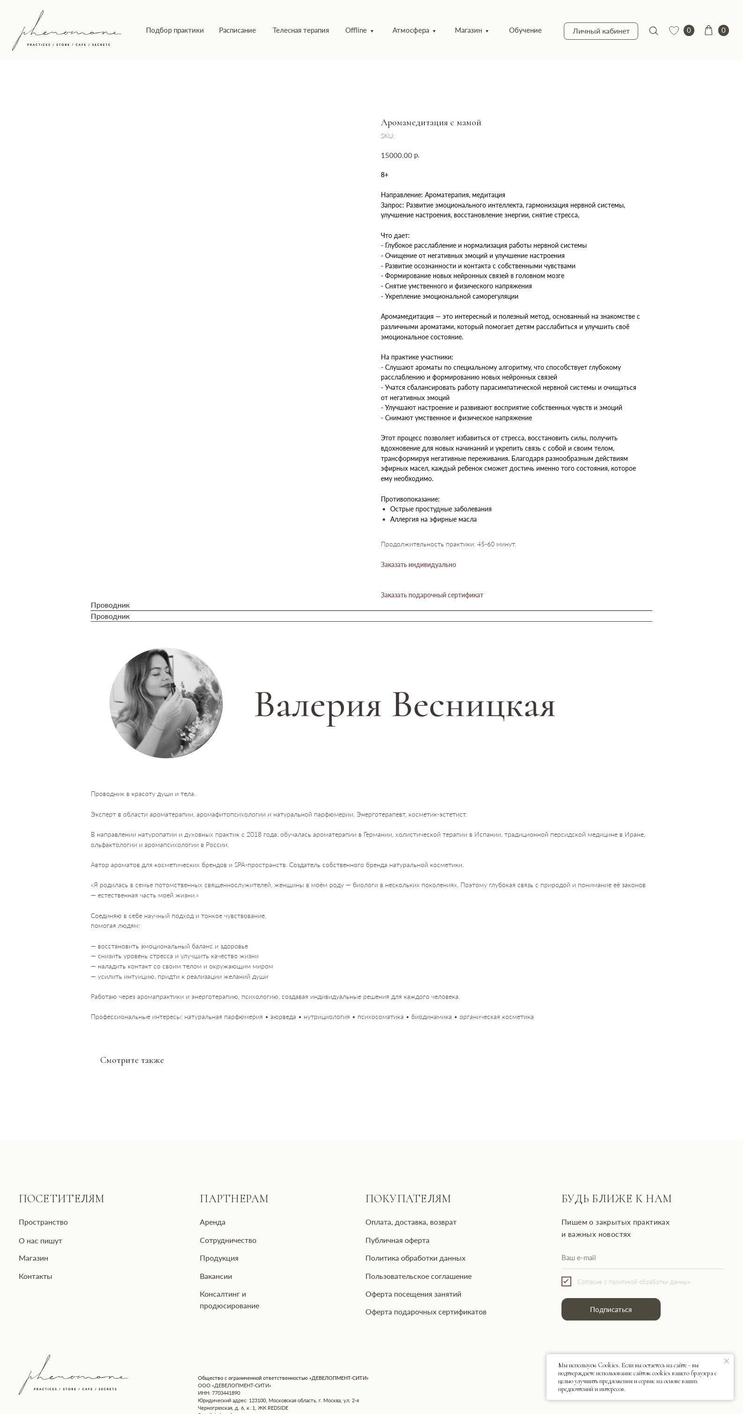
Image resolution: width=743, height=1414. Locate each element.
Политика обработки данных (392, 1247)
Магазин (442, 29)
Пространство (40, 1213)
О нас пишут (37, 1231)
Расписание (224, 29)
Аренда (200, 1213)
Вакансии (204, 1264)
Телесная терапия (283, 29)
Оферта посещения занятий (389, 1281)
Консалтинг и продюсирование (239, 1281)
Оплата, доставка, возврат (386, 1213)
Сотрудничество (215, 1231)
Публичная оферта (375, 1231)
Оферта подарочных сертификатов (401, 1298)
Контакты (33, 1264)
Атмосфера (387, 29)
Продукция (207, 1247)
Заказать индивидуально (418, 561)
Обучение (495, 29)
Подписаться (576, 1296)
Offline (335, 29)
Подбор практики (165, 29)
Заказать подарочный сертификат (432, 592)
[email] (606, 1248)
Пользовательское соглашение (394, 1264)
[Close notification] (726, 1361)
